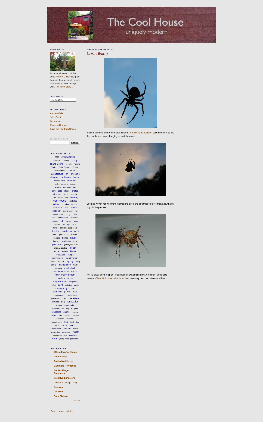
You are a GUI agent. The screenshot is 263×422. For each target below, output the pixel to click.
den (66, 207)
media (74, 271)
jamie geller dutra (71, 245)
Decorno (58, 387)
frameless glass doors (68, 228)
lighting (70, 261)
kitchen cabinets (61, 251)
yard (54, 338)
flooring (66, 224)
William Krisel (60, 171)
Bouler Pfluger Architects (61, 371)
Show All (77, 401)
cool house (59, 200)
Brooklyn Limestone (64, 378)
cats (60, 191)
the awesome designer (141, 132)
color (54, 198)
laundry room (72, 258)
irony (75, 241)
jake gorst (57, 244)
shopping (56, 312)
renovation (72, 301)
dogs (69, 214)
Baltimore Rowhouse (65, 365)
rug (67, 309)
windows (73, 335)
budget (73, 184)
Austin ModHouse (63, 361)
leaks (53, 261)
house (73, 237)
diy (76, 211)
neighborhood (60, 281)
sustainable (57, 322)
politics (67, 292)
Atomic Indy (60, 356)
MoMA (69, 164)
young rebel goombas (68, 339)
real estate (74, 298)
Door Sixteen (61, 396)
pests (76, 285)
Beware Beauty (97, 53)
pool (75, 291)
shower (66, 312)
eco (53, 218)
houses (56, 241)
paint (60, 285)
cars (54, 191)
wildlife (76, 332)
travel (64, 325)
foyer (55, 228)
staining (76, 315)
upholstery (56, 329)
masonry (58, 268)
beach (76, 177)
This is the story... (64, 86)
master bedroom (61, 271)
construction (63, 198)
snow (53, 315)
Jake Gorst (55, 117)
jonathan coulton (60, 248)
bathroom (66, 177)
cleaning (57, 194)
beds (56, 184)
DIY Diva (58, 391)
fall (61, 221)
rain (64, 298)
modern (61, 278)
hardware (73, 235)
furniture (56, 231)
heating (57, 238)
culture (56, 204)
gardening (67, 231)
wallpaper (66, 332)
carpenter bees (69, 187)
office (54, 285)
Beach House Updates (61, 411)
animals (71, 170)
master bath (69, 268)
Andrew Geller (62, 76)
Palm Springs (64, 167)
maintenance (65, 265)
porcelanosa (58, 295)
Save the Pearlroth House (63, 129)
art (67, 174)
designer (56, 211)
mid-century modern (65, 274)
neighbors (73, 282)
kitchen (72, 247)
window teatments (60, 335)
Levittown (66, 161)
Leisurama (55, 121)
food (74, 224)
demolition (57, 207)
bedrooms (71, 180)
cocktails (73, 194)
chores (75, 191)
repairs (59, 305)
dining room (68, 211)
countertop (73, 201)
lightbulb (61, 261)
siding (75, 312)
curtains (65, 204)
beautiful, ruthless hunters (110, 278)
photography (61, 288)
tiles (66, 322)
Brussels (56, 161)
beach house (59, 181)
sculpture (74, 309)
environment (63, 218)
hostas (65, 238)
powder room (71, 295)
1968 (57, 157)
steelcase (60, 319)
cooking (74, 197)
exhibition (74, 218)
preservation (56, 298)
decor (74, 204)
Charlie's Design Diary (66, 382)
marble (76, 265)
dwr (75, 214)
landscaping (57, 258)
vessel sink (55, 332)
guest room (63, 235)
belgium (64, 184)
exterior (55, 221)
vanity (75, 329)
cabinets (57, 187)
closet (65, 194)
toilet (72, 322)
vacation (67, 328)
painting (68, 285)
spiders (67, 315)
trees (72, 325)
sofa (60, 315)
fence (76, 221)
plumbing (57, 291)
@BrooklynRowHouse (65, 352)
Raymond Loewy (58, 125)
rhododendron (58, 308)
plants (72, 288)
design (74, 207)
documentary (58, 214)
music (70, 278)
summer (69, 319)
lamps (71, 255)
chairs (66, 191)
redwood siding (58, 302)
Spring (75, 167)
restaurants (69, 305)
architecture (57, 174)
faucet (68, 221)
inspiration (66, 241)
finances (57, 225)
